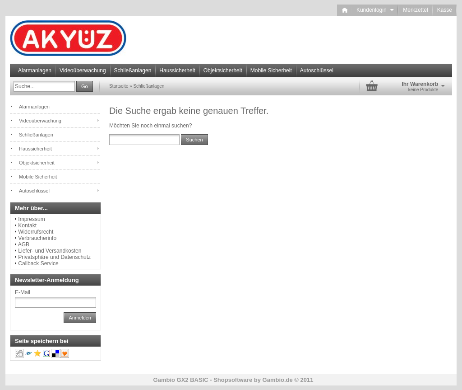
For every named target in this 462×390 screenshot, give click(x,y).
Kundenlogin (375, 10)
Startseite (118, 86)
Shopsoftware (232, 379)
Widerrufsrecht (35, 232)
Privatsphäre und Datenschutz (54, 257)
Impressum (31, 219)
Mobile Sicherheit (271, 70)
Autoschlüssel (316, 70)
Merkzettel (415, 10)
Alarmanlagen (34, 70)
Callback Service (38, 263)
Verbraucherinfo (37, 238)
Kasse (444, 10)
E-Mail (22, 292)
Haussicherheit (177, 70)
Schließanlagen (133, 70)
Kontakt (27, 225)
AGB (23, 244)
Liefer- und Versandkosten (49, 251)
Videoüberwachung (83, 70)
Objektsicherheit (222, 70)
